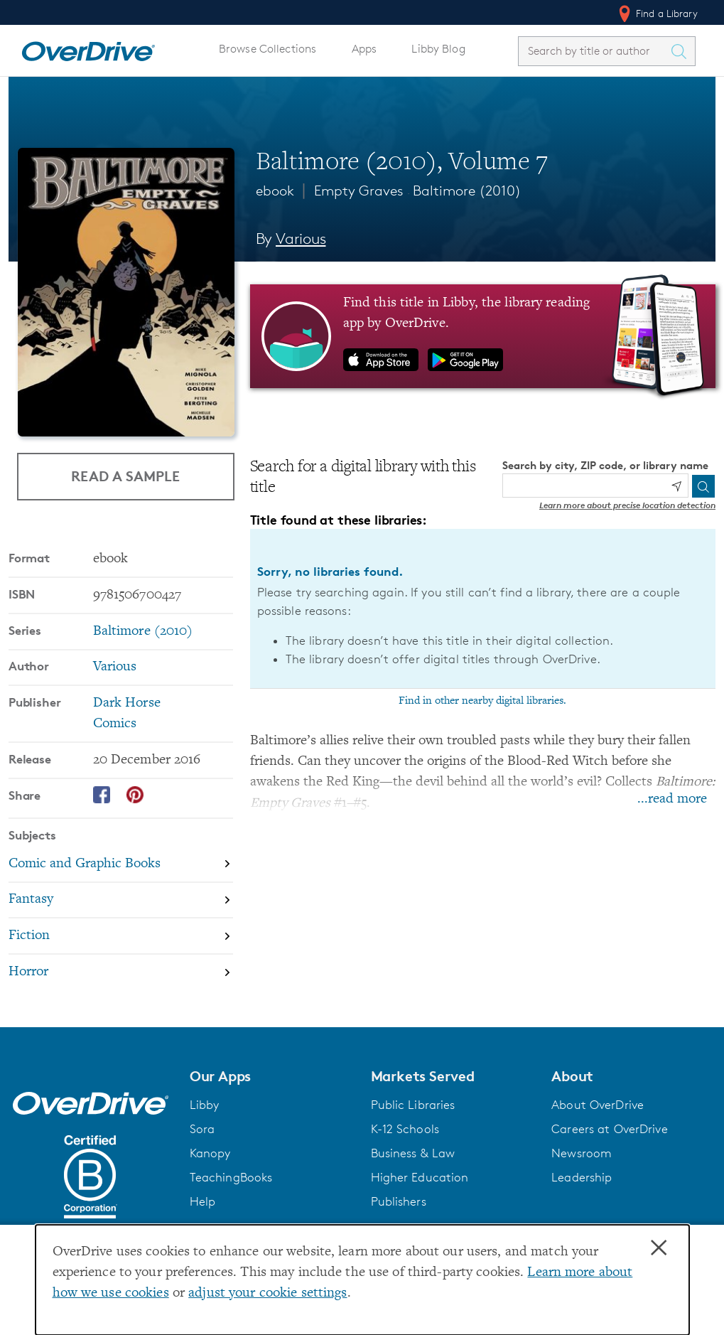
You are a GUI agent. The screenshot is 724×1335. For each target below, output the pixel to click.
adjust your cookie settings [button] (267, 1293)
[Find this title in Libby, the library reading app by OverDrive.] (482, 336)
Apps (364, 48)
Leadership (581, 1177)
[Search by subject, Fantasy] (121, 901)
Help (203, 1201)
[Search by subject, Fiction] (121, 936)
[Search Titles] (682, 51)
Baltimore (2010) (467, 190)
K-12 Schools (405, 1129)
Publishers (398, 1201)
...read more (672, 799)
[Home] (88, 48)
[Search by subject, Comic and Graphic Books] (121, 865)
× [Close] (658, 1248)
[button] (272, 1076)
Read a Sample (125, 476)
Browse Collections (267, 48)
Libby (205, 1105)
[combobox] (594, 51)
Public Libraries (413, 1105)
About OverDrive (597, 1105)
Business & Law (413, 1153)
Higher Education (420, 1177)
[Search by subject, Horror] (121, 972)
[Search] (703, 486)
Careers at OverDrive (609, 1129)
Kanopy (210, 1153)
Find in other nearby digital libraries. (482, 701)
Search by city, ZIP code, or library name (605, 465)
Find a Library (657, 13)
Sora (202, 1129)
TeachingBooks (231, 1177)
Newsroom (581, 1153)
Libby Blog (438, 48)
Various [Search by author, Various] (300, 238)
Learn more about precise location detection (627, 505)
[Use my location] (676, 486)
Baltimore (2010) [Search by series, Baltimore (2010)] (143, 631)
